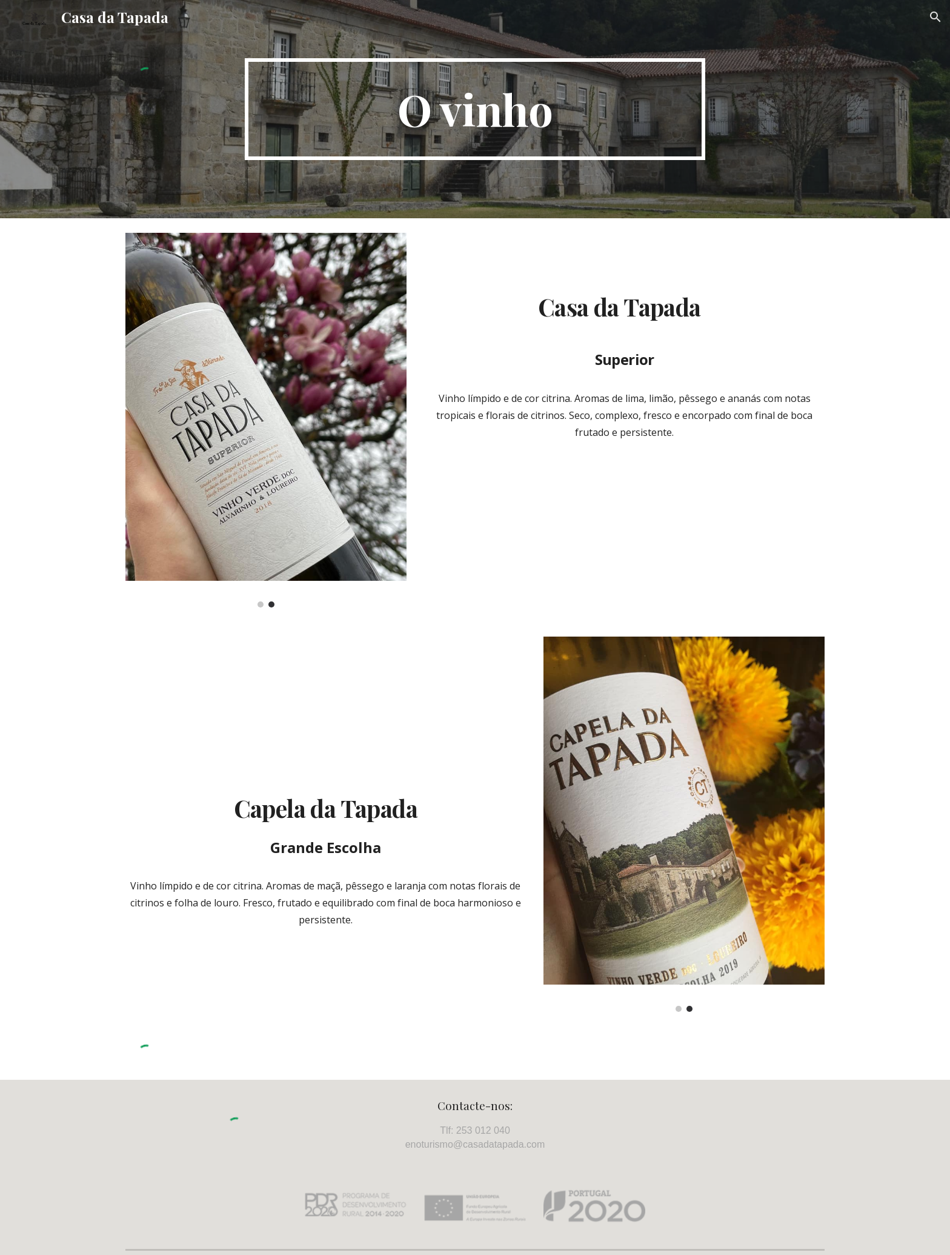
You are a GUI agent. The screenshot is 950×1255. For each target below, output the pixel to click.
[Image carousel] (266, 420)
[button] (935, 17)
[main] (475, 109)
